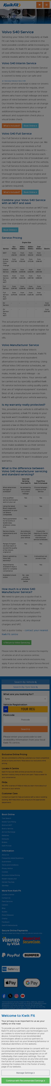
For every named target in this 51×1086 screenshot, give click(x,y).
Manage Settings (25, 1072)
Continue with (25, 1080)
